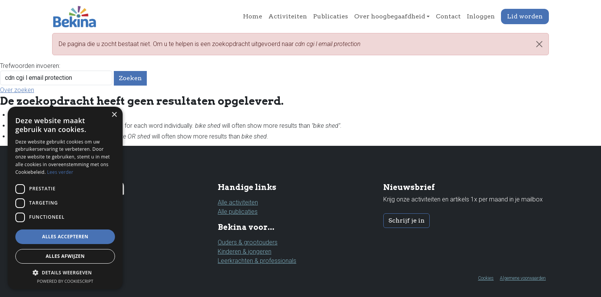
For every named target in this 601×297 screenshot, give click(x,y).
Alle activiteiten (238, 202)
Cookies (486, 278)
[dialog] (65, 198)
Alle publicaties (238, 211)
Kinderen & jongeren (244, 251)
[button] (65, 272)
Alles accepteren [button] (65, 236)
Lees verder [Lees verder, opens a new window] (60, 172)
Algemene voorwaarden (523, 278)
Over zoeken (17, 90)
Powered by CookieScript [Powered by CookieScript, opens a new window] (65, 281)
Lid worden (525, 16)
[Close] (539, 44)
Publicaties (330, 16)
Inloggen (481, 16)
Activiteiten (287, 16)
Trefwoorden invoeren (29, 65)
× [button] (114, 115)
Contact (448, 16)
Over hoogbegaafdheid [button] (389, 16)
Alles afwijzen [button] (65, 256)
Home (252, 16)
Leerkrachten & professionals (257, 260)
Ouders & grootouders (248, 242)
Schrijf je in (406, 220)
